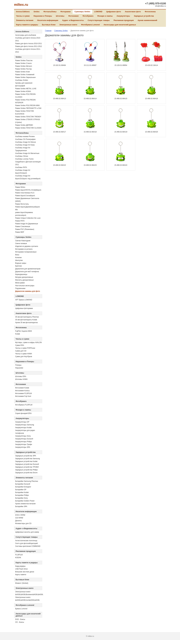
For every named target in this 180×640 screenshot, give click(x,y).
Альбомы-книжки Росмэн (25, 136)
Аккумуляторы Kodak (23, 428)
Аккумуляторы (123, 16)
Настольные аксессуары (24, 286)
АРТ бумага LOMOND (23, 300)
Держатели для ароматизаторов (27, 269)
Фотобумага (88, 16)
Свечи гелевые (21, 243)
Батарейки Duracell (22, 484)
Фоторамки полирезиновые (25, 252)
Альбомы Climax (21, 156)
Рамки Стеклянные (22, 226)
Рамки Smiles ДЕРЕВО (24, 125)
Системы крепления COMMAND (27, 546)
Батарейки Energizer (23, 487)
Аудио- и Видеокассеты (73, 20)
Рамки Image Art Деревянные (26, 224)
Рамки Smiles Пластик (23, 61)
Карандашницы (21, 274)
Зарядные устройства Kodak (26, 461)
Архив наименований (147, 20)
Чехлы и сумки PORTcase (25, 348)
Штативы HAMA (21, 379)
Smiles (37, 12)
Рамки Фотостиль (22, 204)
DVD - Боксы (20, 619)
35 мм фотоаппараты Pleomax (27, 317)
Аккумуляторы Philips (23, 442)
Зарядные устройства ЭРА (25, 456)
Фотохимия (73, 16)
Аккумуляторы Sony (23, 436)
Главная (48, 31)
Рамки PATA (20, 221)
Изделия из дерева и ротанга (26, 246)
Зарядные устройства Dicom (26, 473)
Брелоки (18, 266)
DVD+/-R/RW (20, 515)
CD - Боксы (19, 622)
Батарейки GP (20, 490)
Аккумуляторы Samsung (24, 425)
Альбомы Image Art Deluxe (25, 142)
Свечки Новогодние (23, 241)
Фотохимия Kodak (22, 388)
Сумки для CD (20, 351)
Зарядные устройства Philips (26, 470)
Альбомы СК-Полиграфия (25, 139)
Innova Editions (23, 12)
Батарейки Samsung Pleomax (26, 481)
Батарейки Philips (22, 495)
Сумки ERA (19, 345)
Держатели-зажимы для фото (27, 291)
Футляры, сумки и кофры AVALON (28, 342)
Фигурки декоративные (24, 277)
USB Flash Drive (21, 569)
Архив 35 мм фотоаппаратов (26, 323)
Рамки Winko (20, 187)
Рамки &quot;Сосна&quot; (25, 196)
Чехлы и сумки (23, 16)
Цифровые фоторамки (24, 308)
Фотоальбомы (50, 12)
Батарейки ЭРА (21, 506)
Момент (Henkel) (21, 583)
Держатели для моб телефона (27, 272)
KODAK (18, 558)
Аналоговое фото (133, 12)
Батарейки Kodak (22, 492)
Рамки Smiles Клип (22, 72)
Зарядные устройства (144, 16)
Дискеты (18, 521)
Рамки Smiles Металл (23, 66)
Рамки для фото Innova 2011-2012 (28, 46)
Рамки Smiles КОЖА (23, 91)
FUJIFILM (19, 555)
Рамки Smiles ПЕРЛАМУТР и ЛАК (28, 108)
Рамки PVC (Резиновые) (24, 229)
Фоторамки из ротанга (23, 249)
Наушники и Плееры (42, 16)
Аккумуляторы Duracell (24, 439)
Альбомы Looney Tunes (24, 159)
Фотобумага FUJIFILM (23, 405)
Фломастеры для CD (23, 523)
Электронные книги (68, 25)
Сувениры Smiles (82, 12)
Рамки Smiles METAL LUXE (25, 89)
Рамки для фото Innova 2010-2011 (28, 44)
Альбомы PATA (21, 167)
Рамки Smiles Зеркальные (25, 77)
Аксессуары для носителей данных (120, 25)
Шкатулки (19, 260)
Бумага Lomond (21, 609)
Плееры (18, 365)
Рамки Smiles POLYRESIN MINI (27, 105)
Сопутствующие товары (99, 20)
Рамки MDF (19, 232)
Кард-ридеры (20, 566)
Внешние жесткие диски (24, 572)
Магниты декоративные (24, 280)
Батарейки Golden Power (25, 501)
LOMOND (98, 12)
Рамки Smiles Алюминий (24, 75)
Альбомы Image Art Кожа (25, 145)
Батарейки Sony (21, 498)
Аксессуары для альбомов (25, 35)
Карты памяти (20, 575)
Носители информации (47, 20)
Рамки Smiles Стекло (23, 63)
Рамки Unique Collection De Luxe (27, 218)
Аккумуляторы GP (22, 422)
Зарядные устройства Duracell (27, 464)
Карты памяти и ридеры (27, 25)
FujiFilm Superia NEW (23, 331)
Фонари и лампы (105, 16)
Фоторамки (65, 12)
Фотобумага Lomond (90, 25)
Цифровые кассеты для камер (27, 532)
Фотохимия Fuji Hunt (23, 396)
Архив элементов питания (25, 504)
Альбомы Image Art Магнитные (27, 153)
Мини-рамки (20, 283)
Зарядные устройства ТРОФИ (27, 467)
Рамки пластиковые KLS (24, 193)
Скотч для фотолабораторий (26, 543)
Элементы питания (24, 20)
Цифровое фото (113, 12)
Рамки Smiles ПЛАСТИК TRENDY (28, 117)
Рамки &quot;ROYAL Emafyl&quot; (28, 190)
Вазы (17, 255)
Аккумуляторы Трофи (23, 444)
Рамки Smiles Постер (23, 69)
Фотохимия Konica (22, 391)
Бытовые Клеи (49, 25)
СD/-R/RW (19, 518)
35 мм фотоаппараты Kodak (26, 320)
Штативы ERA (20, 376)
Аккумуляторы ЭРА (22, 447)
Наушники (19, 368)
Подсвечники (20, 288)
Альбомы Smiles (21, 80)
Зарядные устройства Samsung (27, 459)
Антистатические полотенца (26, 541)
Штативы (60, 16)
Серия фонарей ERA (23, 413)
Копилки (18, 257)
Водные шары (20, 263)
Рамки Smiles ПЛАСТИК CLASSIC (28, 128)
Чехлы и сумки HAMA (23, 354)
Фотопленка (150, 12)
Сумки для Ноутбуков (23, 356)
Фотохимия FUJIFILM (23, 393)
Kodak (17, 334)
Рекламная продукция (124, 20)
